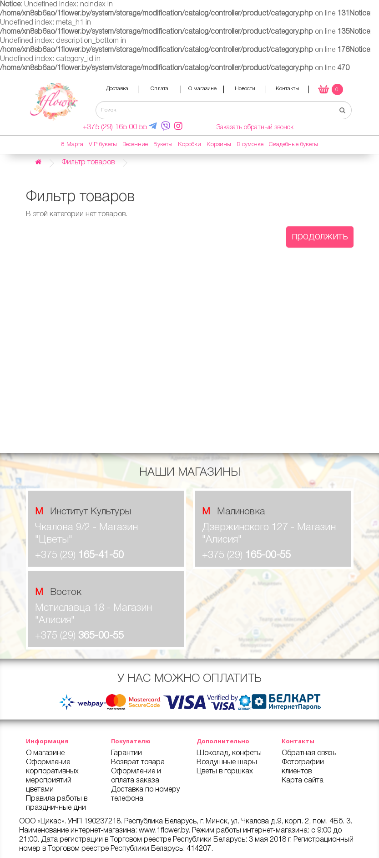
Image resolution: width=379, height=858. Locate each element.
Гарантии (126, 753)
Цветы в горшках (225, 771)
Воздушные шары (227, 762)
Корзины (219, 144)
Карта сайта (302, 780)
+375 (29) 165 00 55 (115, 127)
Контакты (287, 88)
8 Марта (72, 144)
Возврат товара (138, 762)
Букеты (162, 144)
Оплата (159, 88)
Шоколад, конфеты (229, 753)
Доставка (117, 88)
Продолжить (320, 236)
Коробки (189, 144)
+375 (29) (79, 555)
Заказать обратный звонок (255, 128)
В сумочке (250, 144)
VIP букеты (103, 144)
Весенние (135, 144)
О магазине (202, 88)
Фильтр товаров (88, 162)
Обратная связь (309, 753)
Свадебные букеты (293, 144)
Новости (245, 88)
